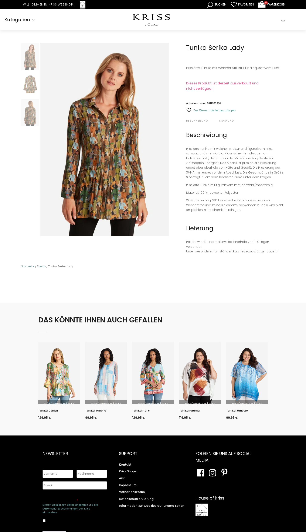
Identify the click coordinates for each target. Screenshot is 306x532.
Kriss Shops (128, 475)
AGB (122, 482)
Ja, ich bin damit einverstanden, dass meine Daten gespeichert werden (71, 519)
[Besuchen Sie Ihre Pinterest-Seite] (224, 477)
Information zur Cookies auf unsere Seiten (151, 509)
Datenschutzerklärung (136, 503)
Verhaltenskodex (132, 496)
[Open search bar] (216, 4)
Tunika (41, 266)
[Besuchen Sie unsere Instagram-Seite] (212, 477)
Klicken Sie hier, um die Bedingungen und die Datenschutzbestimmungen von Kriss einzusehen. (70, 507)
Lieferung (226, 120)
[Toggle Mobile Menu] (283, 20)
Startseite (27, 266)
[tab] (202, 120)
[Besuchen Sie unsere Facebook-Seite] (201, 477)
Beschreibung (197, 120)
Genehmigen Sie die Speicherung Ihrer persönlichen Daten (74, 497)
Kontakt (125, 468)
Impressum (127, 489)
